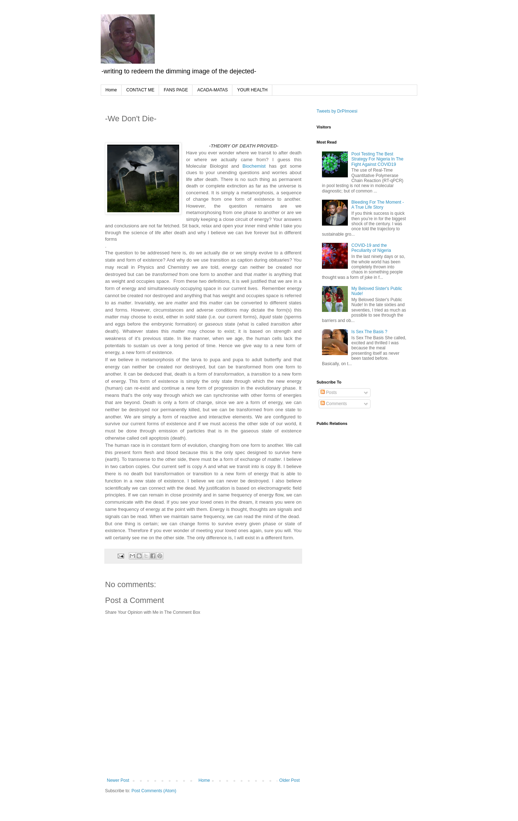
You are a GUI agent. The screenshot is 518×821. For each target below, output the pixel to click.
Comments (334, 403)
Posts (329, 392)
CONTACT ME (140, 89)
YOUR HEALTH (252, 89)
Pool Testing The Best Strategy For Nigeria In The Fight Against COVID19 (377, 159)
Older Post (289, 780)
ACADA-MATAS (212, 89)
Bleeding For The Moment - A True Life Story (377, 205)
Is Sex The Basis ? (369, 331)
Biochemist (254, 166)
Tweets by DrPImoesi (337, 111)
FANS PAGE (176, 89)
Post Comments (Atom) (153, 790)
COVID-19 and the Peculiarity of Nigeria (371, 248)
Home (111, 89)
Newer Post (118, 780)
